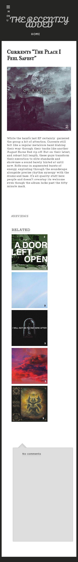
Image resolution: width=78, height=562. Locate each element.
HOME (35, 34)
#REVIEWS (19, 216)
